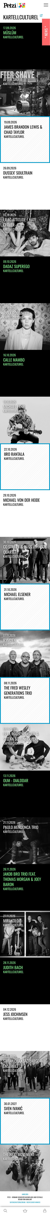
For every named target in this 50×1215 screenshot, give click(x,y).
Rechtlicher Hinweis (33, 1202)
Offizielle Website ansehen (41, 15)
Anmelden (25, 1194)
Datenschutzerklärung (17, 1202)
